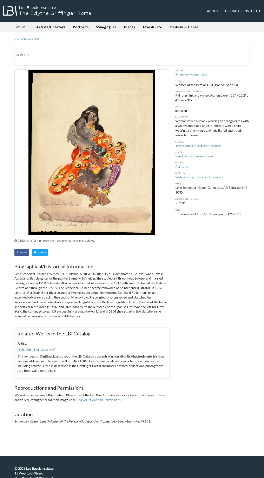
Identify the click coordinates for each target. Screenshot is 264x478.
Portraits (81, 27)
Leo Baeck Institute (243, 11)
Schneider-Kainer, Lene (191, 74)
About (213, 11)
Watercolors (184, 177)
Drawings (216, 177)
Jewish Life (152, 27)
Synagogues (106, 27)
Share (21, 252)
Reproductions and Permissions (98, 400)
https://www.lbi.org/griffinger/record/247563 (212, 216)
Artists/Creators (51, 27)
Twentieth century (188, 146)
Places (130, 27)
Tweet (40, 252)
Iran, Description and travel (194, 156)
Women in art (212, 146)
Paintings (201, 177)
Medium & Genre (184, 27)
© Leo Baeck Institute (33, 468)
